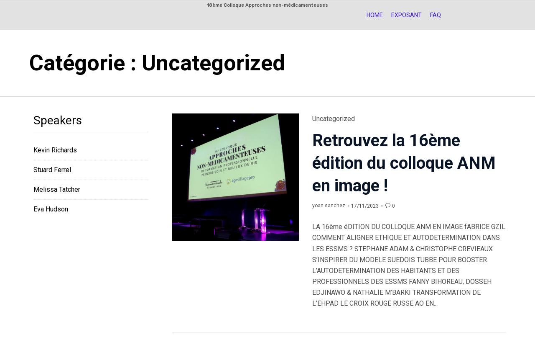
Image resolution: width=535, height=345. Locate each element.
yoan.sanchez (328, 206)
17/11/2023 (365, 206)
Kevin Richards (55, 150)
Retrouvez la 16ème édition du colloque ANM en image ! (404, 163)
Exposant (406, 15)
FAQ (435, 15)
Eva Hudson (50, 209)
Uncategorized (333, 119)
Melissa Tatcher (56, 189)
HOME (375, 15)
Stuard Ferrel (52, 170)
